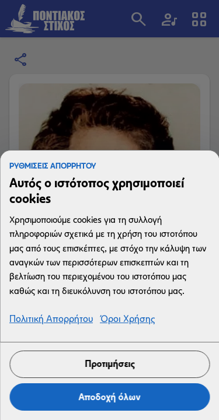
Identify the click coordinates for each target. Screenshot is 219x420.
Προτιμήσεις (109, 363)
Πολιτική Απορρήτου (51, 319)
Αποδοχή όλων (110, 397)
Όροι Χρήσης (127, 319)
